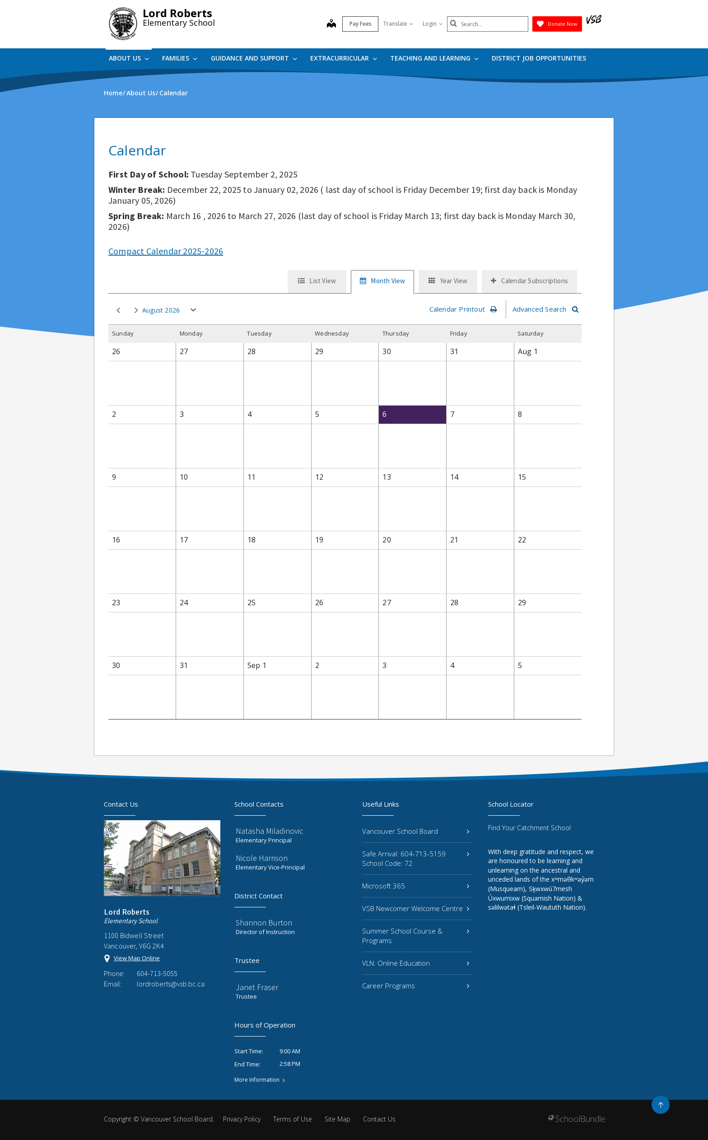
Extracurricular (343, 58)
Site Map (337, 1119)
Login (432, 24)
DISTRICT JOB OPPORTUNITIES (539, 58)
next (136, 310)
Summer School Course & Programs (415, 935)
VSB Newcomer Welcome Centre (415, 908)
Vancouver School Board (415, 831)
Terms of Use (292, 1119)
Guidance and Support (254, 58)
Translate (398, 24)
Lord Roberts (177, 12)
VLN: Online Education (415, 962)
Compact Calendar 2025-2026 (165, 251)
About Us (129, 58)
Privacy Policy (242, 1119)
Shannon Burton (264, 922)
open (193, 311)
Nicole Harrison (262, 858)
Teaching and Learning (434, 58)
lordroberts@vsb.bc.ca (171, 983)
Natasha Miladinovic (269, 831)
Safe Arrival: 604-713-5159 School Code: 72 (415, 858)
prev (118, 310)
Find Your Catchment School (529, 827)
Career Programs (415, 985)
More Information (256, 1080)
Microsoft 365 (415, 885)
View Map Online (137, 958)
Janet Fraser (257, 987)
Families (179, 58)
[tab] (317, 282)
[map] (331, 24)
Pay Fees (360, 24)
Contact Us (379, 1119)
